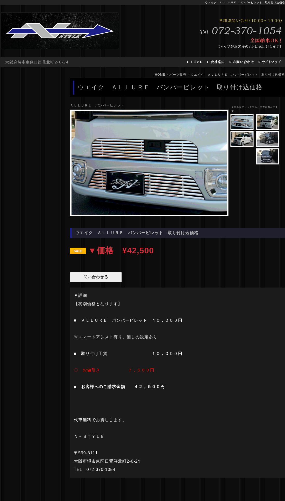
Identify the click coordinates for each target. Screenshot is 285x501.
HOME (160, 74)
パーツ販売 (177, 74)
